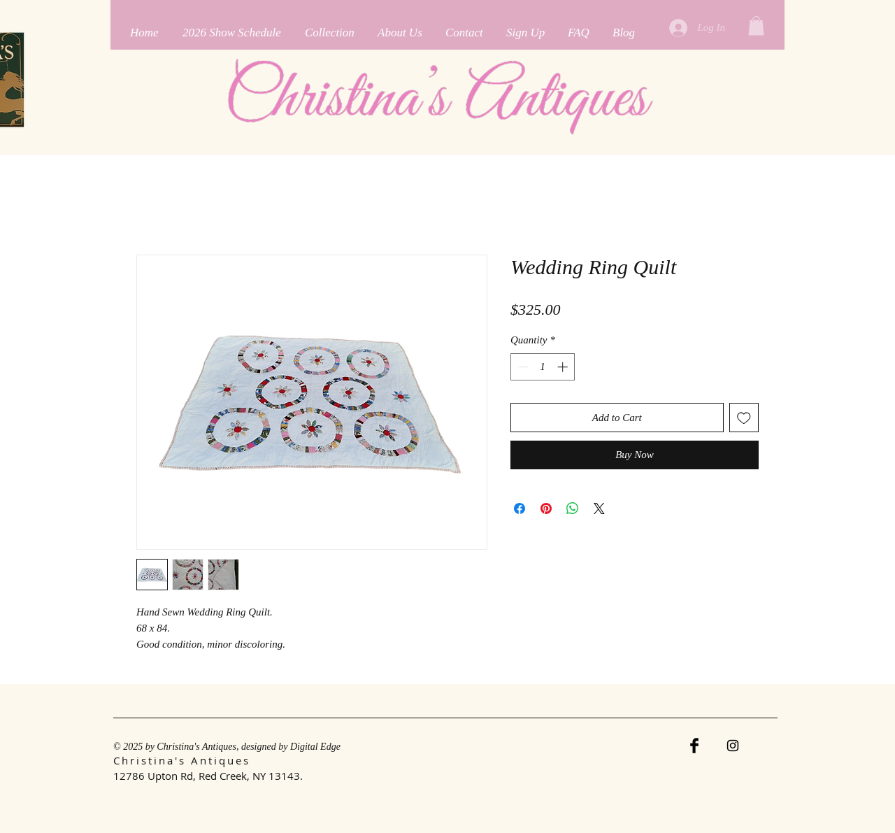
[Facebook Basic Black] (694, 745)
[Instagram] (732, 745)
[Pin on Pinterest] (546, 508)
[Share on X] (599, 508)
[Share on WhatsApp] (572, 508)
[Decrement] (522, 367)
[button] (756, 25)
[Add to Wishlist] (744, 418)
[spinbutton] (542, 367)
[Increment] (563, 367)
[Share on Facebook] (519, 508)
